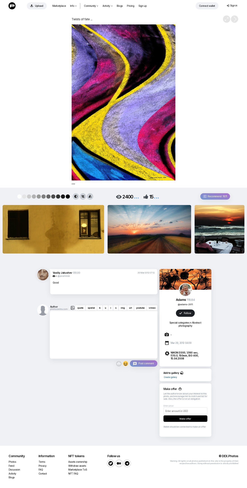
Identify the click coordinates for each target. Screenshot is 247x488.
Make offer (185, 418)
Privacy (43, 465)
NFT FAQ (73, 473)
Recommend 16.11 (215, 196)
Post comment (146, 363)
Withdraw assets (77, 465)
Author (54, 306)
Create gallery (170, 377)
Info (73, 5)
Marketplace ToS (77, 469)
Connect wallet (207, 5)
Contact (43, 473)
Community (91, 5)
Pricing (130, 5)
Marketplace (59, 5)
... (136, 196)
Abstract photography (190, 324)
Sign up (143, 5)
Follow (185, 313)
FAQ (41, 469)
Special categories (179, 322)
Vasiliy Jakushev (62, 272)
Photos (12, 461)
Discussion (14, 469)
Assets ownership (77, 461)
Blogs (120, 5)
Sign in (232, 5)
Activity (107, 5)
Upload (36, 5)
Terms (42, 461)
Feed (11, 465)
